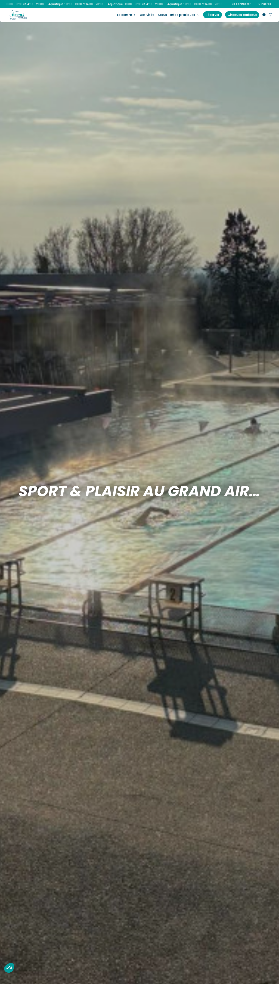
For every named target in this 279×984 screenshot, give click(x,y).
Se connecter (241, 4)
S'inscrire (265, 4)
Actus (162, 14)
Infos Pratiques (182, 14)
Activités (147, 14)
